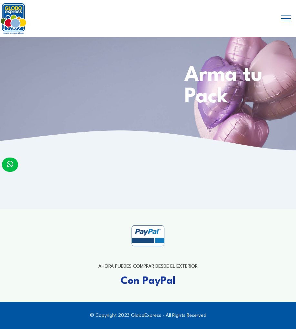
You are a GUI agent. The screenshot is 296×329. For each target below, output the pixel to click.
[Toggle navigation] (286, 18)
